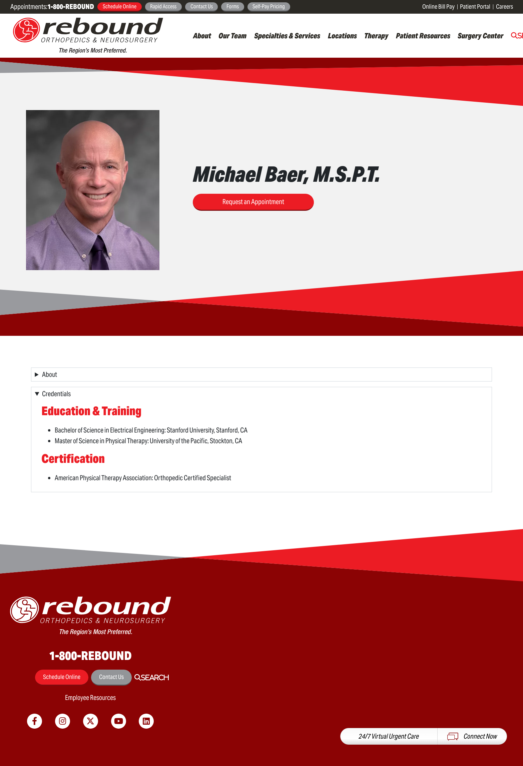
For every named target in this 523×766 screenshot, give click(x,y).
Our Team (232, 35)
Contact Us (201, 6)
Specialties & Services (287, 35)
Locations (342, 35)
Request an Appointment (253, 201)
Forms (232, 6)
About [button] (49, 374)
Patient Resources (423, 35)
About (202, 35)
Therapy (376, 35)
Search (155, 677)
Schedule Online (119, 6)
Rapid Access (163, 6)
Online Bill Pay (438, 6)
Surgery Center (480, 35)
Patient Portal (475, 6)
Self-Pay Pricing (268, 6)
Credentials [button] (56, 394)
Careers (504, 6)
